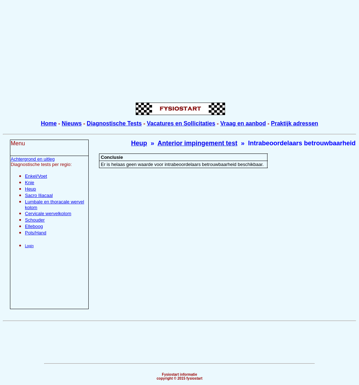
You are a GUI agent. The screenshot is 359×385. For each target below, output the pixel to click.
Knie (29, 182)
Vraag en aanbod (243, 123)
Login (29, 246)
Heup (30, 189)
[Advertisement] (181, 53)
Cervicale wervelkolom (48, 213)
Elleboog (34, 226)
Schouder (35, 220)
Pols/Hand (35, 232)
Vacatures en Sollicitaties (181, 123)
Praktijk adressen (294, 123)
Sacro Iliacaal (39, 195)
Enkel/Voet (36, 176)
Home (49, 123)
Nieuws (72, 123)
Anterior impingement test (197, 143)
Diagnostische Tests (114, 123)
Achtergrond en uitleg (33, 159)
